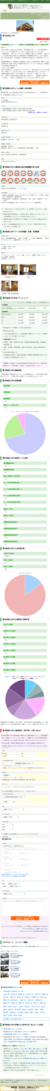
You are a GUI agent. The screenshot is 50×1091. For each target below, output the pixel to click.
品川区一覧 (20, 997)
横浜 (30, 1048)
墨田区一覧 (6, 1000)
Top (1, 1080)
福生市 (15, 1015)
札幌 (23, 1051)
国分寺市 (27, 1006)
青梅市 (31, 1012)
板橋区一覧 (21, 994)
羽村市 (5, 1015)
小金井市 (20, 1006)
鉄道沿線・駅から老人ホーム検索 (33, 1058)
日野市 (10, 1015)
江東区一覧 (13, 997)
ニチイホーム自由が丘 (16, 955)
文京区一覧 (29, 1003)
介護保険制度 (14, 1082)
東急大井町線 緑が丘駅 (11, 1039)
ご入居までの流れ (41, 1080)
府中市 (36, 1009)
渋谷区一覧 (28, 997)
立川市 (43, 1006)
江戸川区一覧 (29, 994)
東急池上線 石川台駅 (25, 1041)
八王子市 (42, 1012)
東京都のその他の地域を (11, 1019)
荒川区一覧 (14, 994)
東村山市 (24, 1009)
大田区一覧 (38, 994)
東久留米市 (18, 1009)
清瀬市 (10, 1006)
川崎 (34, 1048)
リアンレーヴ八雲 (15, 975)
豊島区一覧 (6, 1003)
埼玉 (38, 1048)
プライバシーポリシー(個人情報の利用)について (34, 931)
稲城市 (26, 1012)
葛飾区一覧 (45, 994)
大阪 (36, 1051)
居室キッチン (17, 1034)
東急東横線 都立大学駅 (31, 1039)
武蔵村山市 (13, 1012)
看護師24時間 (8, 1034)
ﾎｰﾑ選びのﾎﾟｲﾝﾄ (31, 1080)
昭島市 (5, 1006)
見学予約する (7, 846)
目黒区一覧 (43, 1003)
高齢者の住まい (4, 1082)
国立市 (15, 1006)
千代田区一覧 (38, 1000)
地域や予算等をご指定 (38, 1063)
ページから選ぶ (12, 1029)
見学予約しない (19, 846)
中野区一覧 (14, 1003)
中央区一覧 (30, 1000)
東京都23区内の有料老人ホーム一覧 (13, 991)
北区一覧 (5, 997)
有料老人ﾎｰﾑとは (20, 1080)
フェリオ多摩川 (14, 968)
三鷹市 (41, 1009)
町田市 (20, 1015)
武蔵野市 (5, 1012)
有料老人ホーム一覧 (11, 1058)
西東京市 (10, 1009)
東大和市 (30, 1009)
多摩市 (36, 1012)
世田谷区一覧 (14, 1000)
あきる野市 (20, 1012)
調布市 (5, 1009)
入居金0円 (25, 1034)
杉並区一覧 (43, 997)
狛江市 (38, 1006)
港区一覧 (35, 1003)
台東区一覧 (23, 1000)
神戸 (40, 1051)
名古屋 (32, 1051)
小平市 (33, 1006)
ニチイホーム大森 (15, 962)
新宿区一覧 (35, 997)
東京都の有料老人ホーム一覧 (12, 987)
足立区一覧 (6, 994)
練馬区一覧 (21, 1003)
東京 (26, 1048)
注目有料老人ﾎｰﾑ (9, 1080)
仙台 (27, 1051)
